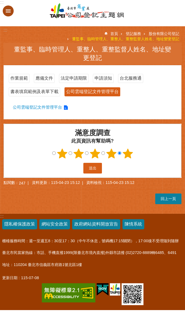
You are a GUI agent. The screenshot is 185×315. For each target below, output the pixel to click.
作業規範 (19, 78)
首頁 (114, 33)
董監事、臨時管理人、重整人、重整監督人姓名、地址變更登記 (125, 39)
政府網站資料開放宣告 (96, 224)
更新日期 (9, 278)
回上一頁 (168, 198)
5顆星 (127, 153)
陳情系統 (133, 224)
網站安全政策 (55, 224)
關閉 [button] (8, 10)
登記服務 (133, 33)
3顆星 (95, 153)
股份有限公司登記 (164, 33)
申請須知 (103, 78)
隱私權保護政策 (19, 224)
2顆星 (78, 153)
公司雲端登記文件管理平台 (92, 91)
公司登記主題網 (72, 11)
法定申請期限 (74, 78)
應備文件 (44, 78)
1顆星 (62, 153)
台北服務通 (131, 78)
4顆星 (111, 153)
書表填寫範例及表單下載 (34, 91)
